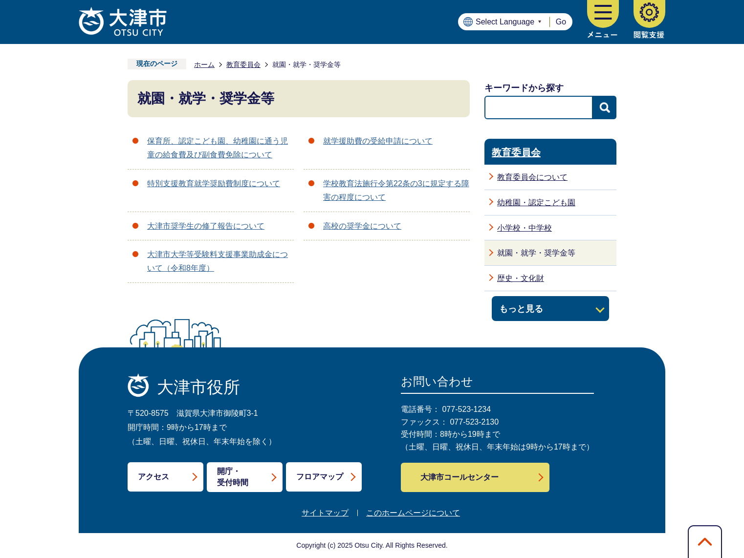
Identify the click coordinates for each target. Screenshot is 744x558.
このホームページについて (413, 513)
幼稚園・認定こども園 (536, 202)
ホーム (204, 64)
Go (561, 22)
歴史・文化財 (520, 278)
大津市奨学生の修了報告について (205, 226)
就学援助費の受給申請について (378, 141)
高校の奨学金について (362, 226)
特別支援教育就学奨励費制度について (213, 183)
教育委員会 (243, 64)
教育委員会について (532, 177)
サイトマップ (325, 513)
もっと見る (521, 308)
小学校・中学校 (524, 228)
